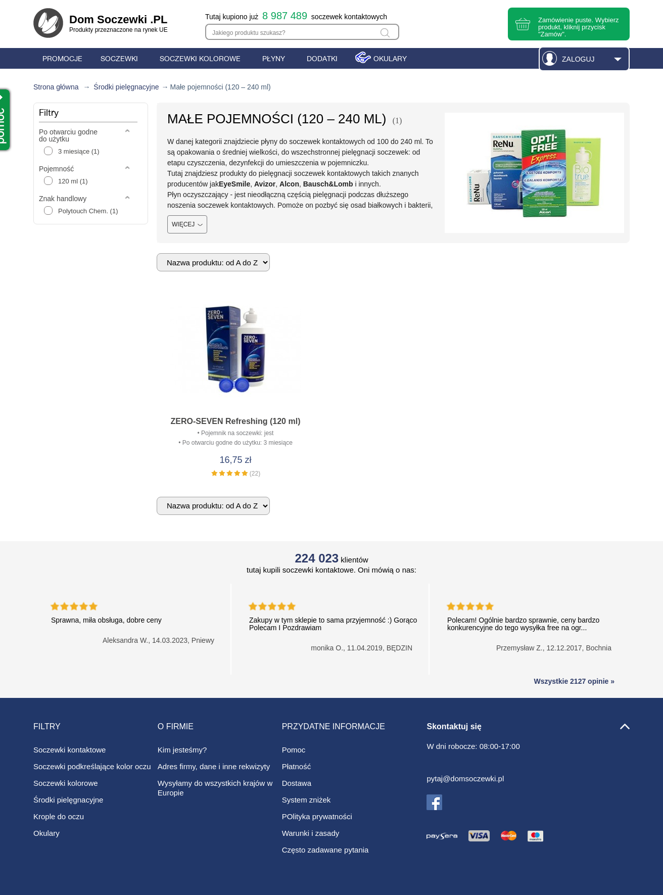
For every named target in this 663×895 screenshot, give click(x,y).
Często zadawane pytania (325, 849)
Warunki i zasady (311, 833)
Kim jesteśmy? (182, 749)
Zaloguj (578, 59)
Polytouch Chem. (88, 211)
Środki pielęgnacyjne (126, 87)
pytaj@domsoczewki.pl (465, 778)
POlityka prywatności (317, 816)
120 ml (73, 181)
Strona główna (56, 87)
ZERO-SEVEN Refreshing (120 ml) (236, 421)
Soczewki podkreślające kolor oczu (92, 766)
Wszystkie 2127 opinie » (574, 681)
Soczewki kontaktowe (69, 749)
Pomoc (294, 749)
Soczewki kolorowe (65, 783)
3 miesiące (79, 151)
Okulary (46, 833)
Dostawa (296, 783)
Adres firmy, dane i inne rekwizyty (214, 766)
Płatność (296, 766)
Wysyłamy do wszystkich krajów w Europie (215, 788)
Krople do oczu (58, 816)
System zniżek (306, 799)
